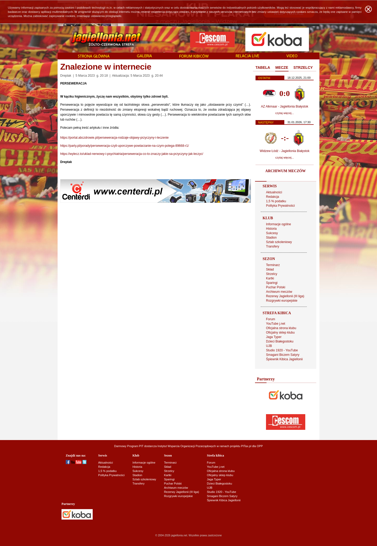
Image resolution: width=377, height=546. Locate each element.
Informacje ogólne (278, 224)
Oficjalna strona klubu (281, 328)
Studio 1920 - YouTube (282, 350)
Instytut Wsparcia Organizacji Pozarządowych (187, 446)
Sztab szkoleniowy (279, 242)
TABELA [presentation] (263, 67)
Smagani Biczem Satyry (282, 355)
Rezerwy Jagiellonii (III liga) (285, 296)
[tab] (262, 68)
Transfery (272, 246)
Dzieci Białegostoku (279, 341)
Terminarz (273, 265)
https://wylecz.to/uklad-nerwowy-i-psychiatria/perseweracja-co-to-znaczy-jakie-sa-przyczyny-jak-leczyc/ (131, 154)
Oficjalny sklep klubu (280, 332)
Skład (270, 269)
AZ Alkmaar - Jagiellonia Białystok (284, 106)
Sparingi (272, 283)
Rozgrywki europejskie (281, 300)
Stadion (271, 237)
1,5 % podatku (276, 201)
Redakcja (272, 197)
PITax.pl (246, 446)
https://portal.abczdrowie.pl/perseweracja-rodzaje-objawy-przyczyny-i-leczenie (114, 137)
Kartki (270, 278)
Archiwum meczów (279, 292)
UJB (269, 346)
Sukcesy (272, 233)
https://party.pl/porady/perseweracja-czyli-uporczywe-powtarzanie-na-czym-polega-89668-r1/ (124, 146)
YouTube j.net (275, 323)
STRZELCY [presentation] (303, 67)
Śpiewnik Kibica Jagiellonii (284, 359)
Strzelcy (271, 274)
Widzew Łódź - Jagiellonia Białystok (284, 151)
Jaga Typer (273, 337)
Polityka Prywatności (280, 205)
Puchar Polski (275, 287)
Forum (270, 319)
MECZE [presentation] (281, 67)
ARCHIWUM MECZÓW (285, 171)
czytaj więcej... (284, 113)
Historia (271, 228)
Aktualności (274, 192)
